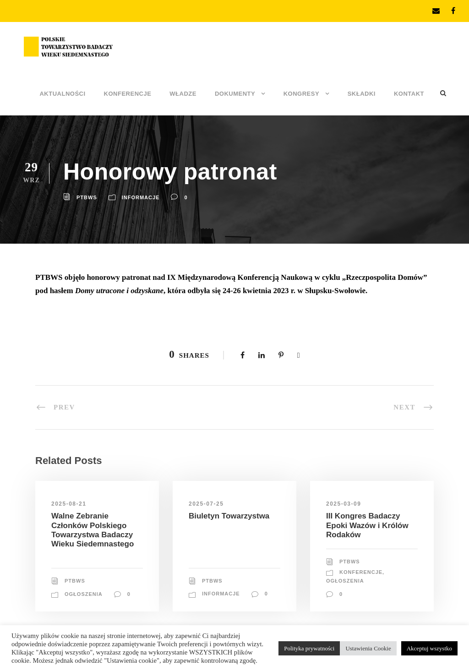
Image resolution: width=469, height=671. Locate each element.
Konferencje (128, 93)
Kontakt (409, 93)
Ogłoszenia (84, 594)
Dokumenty (235, 93)
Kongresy (301, 93)
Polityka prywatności (309, 648)
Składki (362, 93)
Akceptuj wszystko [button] (429, 648)
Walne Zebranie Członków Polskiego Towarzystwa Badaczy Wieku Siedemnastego (92, 530)
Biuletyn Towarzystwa (229, 516)
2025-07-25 (206, 504)
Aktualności (62, 93)
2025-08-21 (68, 504)
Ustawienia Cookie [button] (368, 648)
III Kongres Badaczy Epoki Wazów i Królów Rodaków (367, 525)
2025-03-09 (343, 504)
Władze (182, 93)
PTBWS (86, 197)
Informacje (141, 197)
